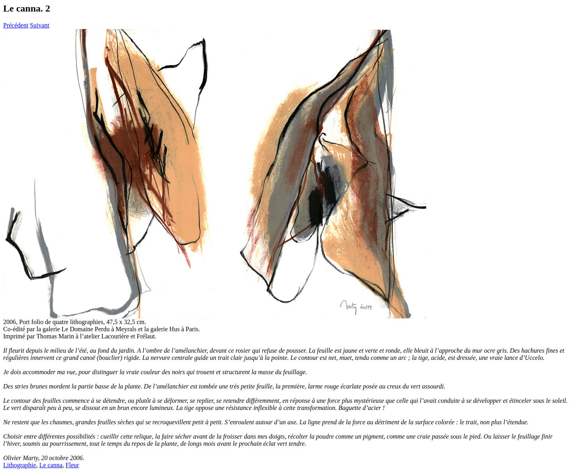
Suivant (39, 25)
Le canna (50, 465)
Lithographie (19, 465)
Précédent (15, 25)
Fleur (72, 465)
